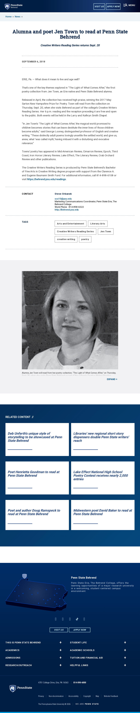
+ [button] (60, 642)
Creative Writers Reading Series (75, 231)
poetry (85, 239)
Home (8, 16)
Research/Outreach (18, 665)
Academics (12, 650)
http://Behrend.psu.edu (67, 209)
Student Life (78, 642)
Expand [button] (111, 379)
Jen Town (105, 231)
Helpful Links (79, 665)
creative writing (66, 239)
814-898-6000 (79, 682)
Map (97, 696)
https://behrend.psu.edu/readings (46, 179)
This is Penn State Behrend (23, 642)
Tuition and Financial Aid (86, 657)
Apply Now (113, 6)
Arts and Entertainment (70, 223)
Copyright (87, 696)
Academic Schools (82, 650)
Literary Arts (97, 223)
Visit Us (99, 6)
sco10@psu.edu (63, 198)
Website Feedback (111, 696)
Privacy (41, 696)
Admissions (12, 657)
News (17, 16)
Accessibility (73, 696)
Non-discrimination (56, 696)
